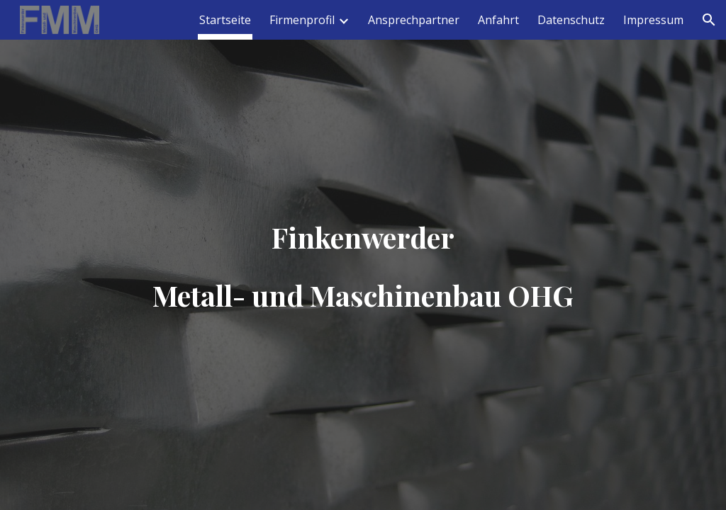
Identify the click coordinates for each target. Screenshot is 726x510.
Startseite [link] (225, 20)
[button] (709, 20)
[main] (363, 255)
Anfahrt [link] (498, 20)
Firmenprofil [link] (302, 20)
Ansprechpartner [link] (413, 20)
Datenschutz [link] (571, 20)
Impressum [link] (653, 20)
